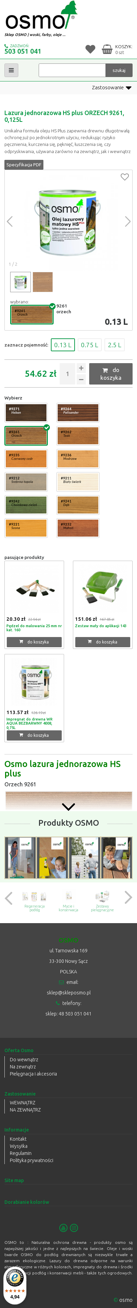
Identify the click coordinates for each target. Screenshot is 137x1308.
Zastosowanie (112, 88)
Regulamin (21, 1153)
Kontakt (18, 1139)
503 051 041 (22, 51)
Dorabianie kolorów (26, 1202)
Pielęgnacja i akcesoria (33, 1074)
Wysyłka (18, 1146)
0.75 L (89, 345)
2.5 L (114, 345)
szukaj (119, 70)
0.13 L (63, 345)
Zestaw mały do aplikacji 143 (100, 626)
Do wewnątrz (24, 1059)
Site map (14, 1180)
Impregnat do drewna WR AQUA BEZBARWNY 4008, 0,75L (29, 723)
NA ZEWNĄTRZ (25, 1110)
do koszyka (110, 374)
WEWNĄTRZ (22, 1102)
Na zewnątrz (23, 1066)
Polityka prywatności (31, 1160)
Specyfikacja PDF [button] (23, 164)
